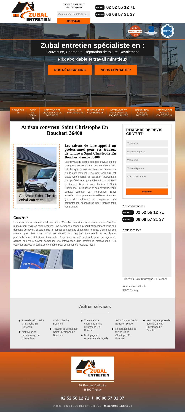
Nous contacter (116, 70)
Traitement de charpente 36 (95, 111)
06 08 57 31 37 (120, 14)
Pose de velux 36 (32, 114)
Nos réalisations (70, 70)
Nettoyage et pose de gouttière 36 (164, 113)
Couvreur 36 (18, 111)
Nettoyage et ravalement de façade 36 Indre (118, 113)
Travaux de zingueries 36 (75, 111)
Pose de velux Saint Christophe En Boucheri (33, 323)
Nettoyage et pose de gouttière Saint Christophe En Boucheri (158, 325)
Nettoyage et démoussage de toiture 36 (52, 113)
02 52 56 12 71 (120, 7)
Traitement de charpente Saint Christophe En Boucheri (93, 325)
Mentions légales (118, 406)
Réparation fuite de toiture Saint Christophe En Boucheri (125, 333)
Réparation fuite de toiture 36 (142, 113)
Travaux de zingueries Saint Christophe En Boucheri (65, 332)
